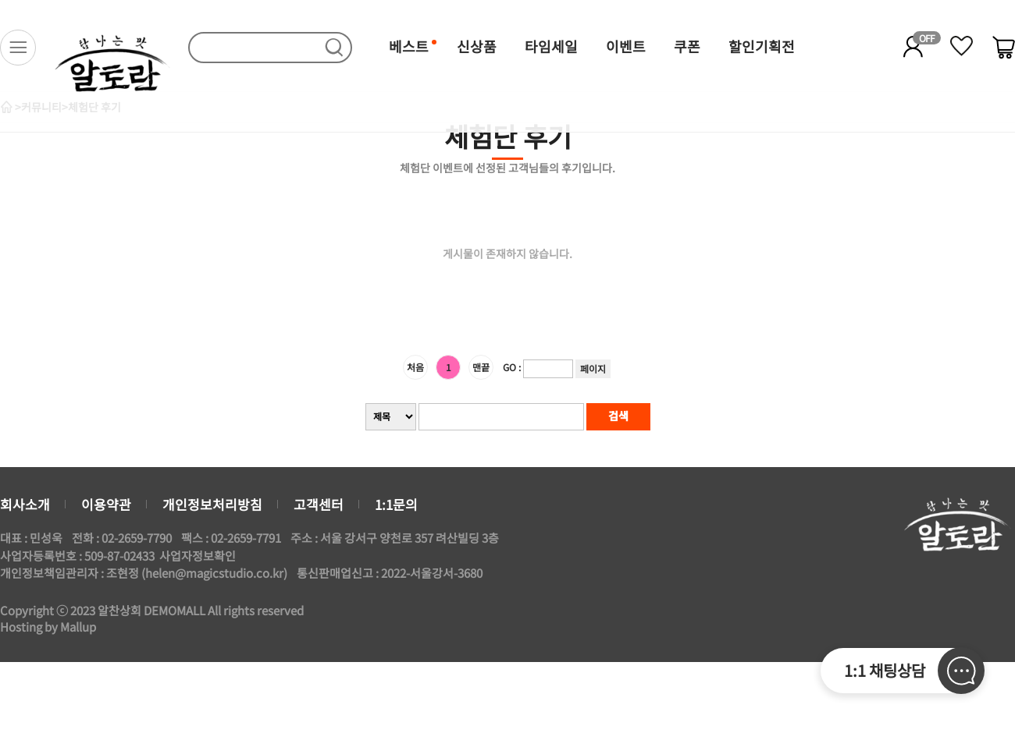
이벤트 (626, 46)
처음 (415, 367)
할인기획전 (761, 46)
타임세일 (551, 46)
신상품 (477, 46)
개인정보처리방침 (212, 504)
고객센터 (319, 504)
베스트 (409, 46)
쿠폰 (687, 46)
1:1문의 (396, 504)
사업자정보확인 (197, 555)
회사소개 (25, 504)
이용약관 (106, 504)
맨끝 (481, 367)
